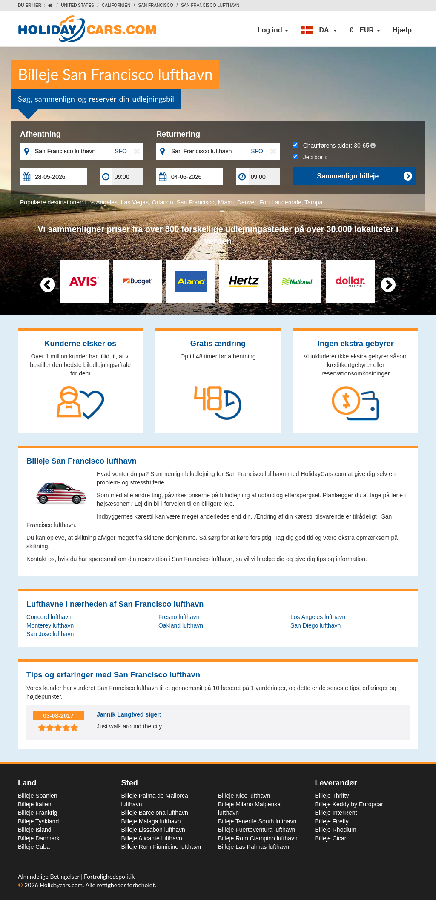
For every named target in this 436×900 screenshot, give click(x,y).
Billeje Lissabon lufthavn (153, 829)
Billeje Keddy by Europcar (349, 804)
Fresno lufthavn (179, 616)
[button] (319, 30)
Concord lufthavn (49, 616)
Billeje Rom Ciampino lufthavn (258, 838)
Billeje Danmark (39, 838)
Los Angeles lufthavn (317, 616)
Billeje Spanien (37, 795)
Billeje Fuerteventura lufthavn (256, 829)
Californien (116, 5)
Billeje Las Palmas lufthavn (253, 846)
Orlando (162, 202)
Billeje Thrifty (332, 795)
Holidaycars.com (61, 885)
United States (77, 5)
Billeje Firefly (332, 821)
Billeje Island (35, 829)
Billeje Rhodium (335, 829)
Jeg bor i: (310, 157)
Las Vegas (135, 202)
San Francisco (155, 5)
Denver (246, 202)
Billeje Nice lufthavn (244, 795)
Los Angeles (101, 202)
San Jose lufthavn (50, 634)
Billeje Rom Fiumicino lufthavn (161, 846)
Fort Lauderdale (280, 202)
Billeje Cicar (331, 838)
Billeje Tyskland (38, 821)
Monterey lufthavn (50, 625)
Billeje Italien (35, 804)
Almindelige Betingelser (49, 876)
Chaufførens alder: (334, 145)
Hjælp (402, 30)
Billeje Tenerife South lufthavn (257, 821)
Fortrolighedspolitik (109, 876)
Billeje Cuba (34, 846)
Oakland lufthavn (180, 625)
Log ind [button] (273, 30)
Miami (226, 202)
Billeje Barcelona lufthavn (154, 812)
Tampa (313, 202)
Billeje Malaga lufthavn (151, 821)
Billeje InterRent (336, 812)
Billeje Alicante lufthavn (151, 838)
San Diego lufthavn (315, 625)
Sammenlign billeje (364, 176)
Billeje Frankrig (37, 812)
